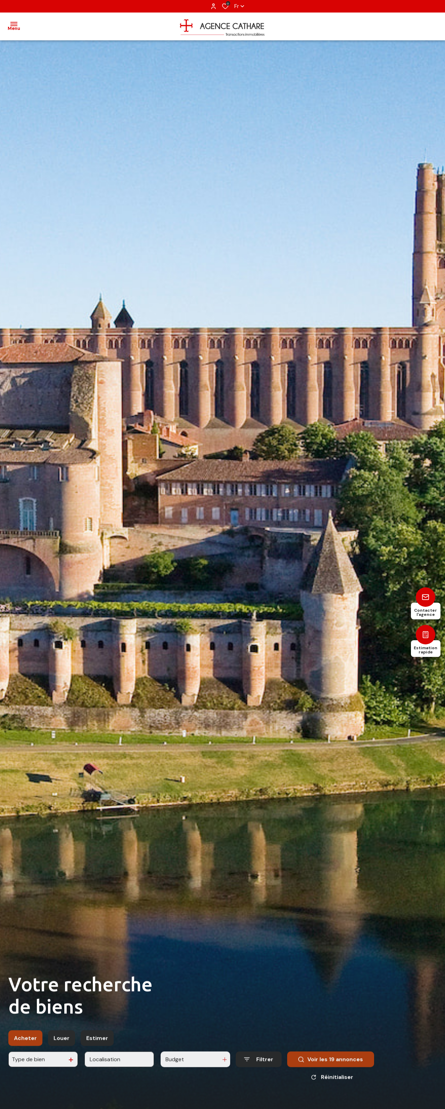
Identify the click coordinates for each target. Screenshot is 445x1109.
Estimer (97, 1054)
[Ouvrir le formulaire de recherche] (259, 1076)
